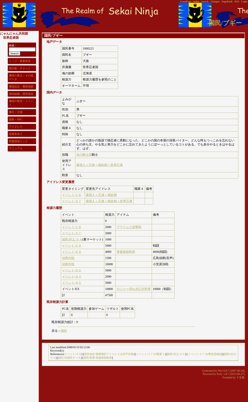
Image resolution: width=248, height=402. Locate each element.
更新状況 (25, 60)
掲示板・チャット (20, 68)
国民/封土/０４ (72, 239)
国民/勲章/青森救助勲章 (97, 357)
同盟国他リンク (18, 141)
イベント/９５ (71, 282)
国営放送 (27, 93)
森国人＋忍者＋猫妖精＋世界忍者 (99, 165)
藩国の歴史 (15, 101)
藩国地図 (27, 86)
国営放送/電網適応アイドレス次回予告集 (108, 354)
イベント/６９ (71, 251)
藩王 (11, 112)
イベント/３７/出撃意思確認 (205, 354)
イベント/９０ (71, 270)
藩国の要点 (15, 75)
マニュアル (15, 148)
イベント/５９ (71, 245)
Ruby (220, 373)
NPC (19, 119)
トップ (13, 60)
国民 (64, 330)
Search (204, 1)
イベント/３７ (71, 201)
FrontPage (185, 1)
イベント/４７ (71, 233)
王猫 (19, 112)
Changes (215, 1)
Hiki (220, 370)
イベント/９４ (71, 276)
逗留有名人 (15, 133)
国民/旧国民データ (69, 357)
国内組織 (14, 93)
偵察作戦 (68, 258)
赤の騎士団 (84, 154)
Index (196, 1)
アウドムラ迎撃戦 (129, 227)
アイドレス (15, 126)
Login (244, 1)
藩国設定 (14, 86)
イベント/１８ (71, 195)
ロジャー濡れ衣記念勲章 (134, 289)
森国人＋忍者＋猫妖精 (101, 195)
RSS (237, 1)
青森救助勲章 (126, 251)
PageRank (227, 1)
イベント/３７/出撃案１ (150, 354)
